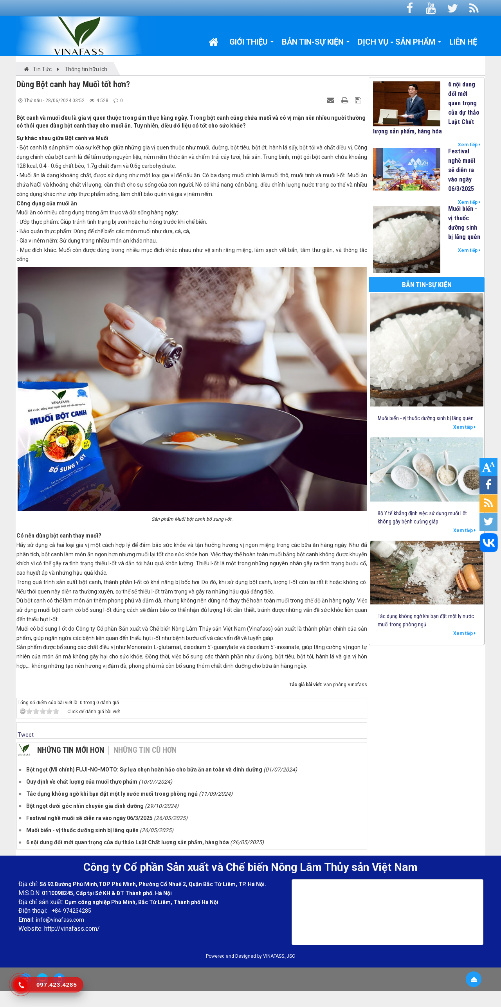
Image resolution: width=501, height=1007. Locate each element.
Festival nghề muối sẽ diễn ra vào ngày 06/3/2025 (461, 169)
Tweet (26, 735)
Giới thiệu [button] (251, 43)
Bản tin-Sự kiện (427, 285)
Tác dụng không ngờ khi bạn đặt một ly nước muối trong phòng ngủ (426, 620)
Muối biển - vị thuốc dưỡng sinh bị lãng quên (464, 223)
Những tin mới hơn (70, 750)
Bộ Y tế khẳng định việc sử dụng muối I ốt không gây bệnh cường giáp (422, 517)
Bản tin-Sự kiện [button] (316, 43)
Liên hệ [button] (463, 42)
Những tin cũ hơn (145, 750)
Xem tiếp (469, 144)
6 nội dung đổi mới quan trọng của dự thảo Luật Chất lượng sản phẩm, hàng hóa (426, 108)
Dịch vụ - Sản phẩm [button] (400, 43)
